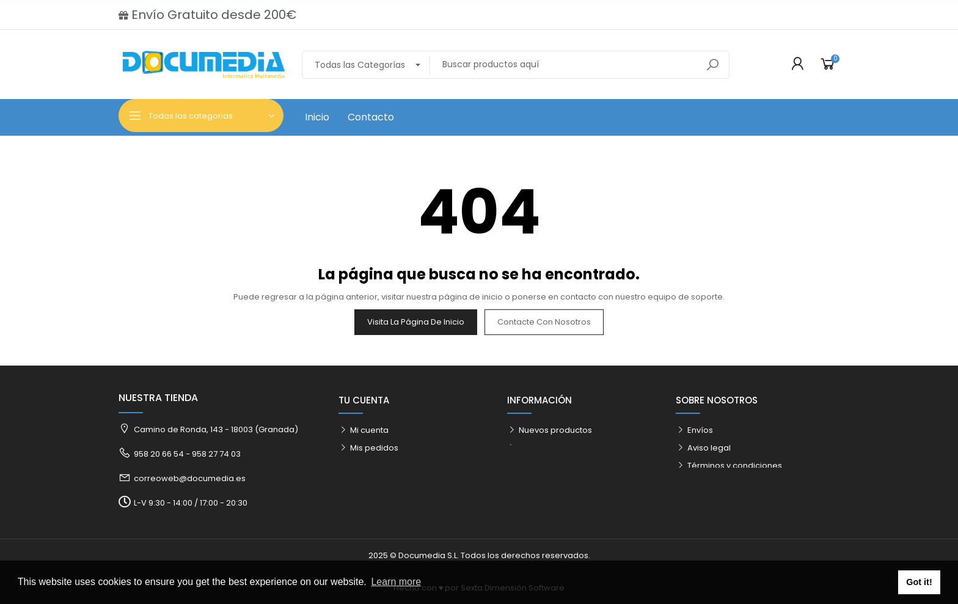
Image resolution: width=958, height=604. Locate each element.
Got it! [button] (919, 582)
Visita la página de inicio (415, 322)
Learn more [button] (396, 581)
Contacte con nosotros (544, 322)
